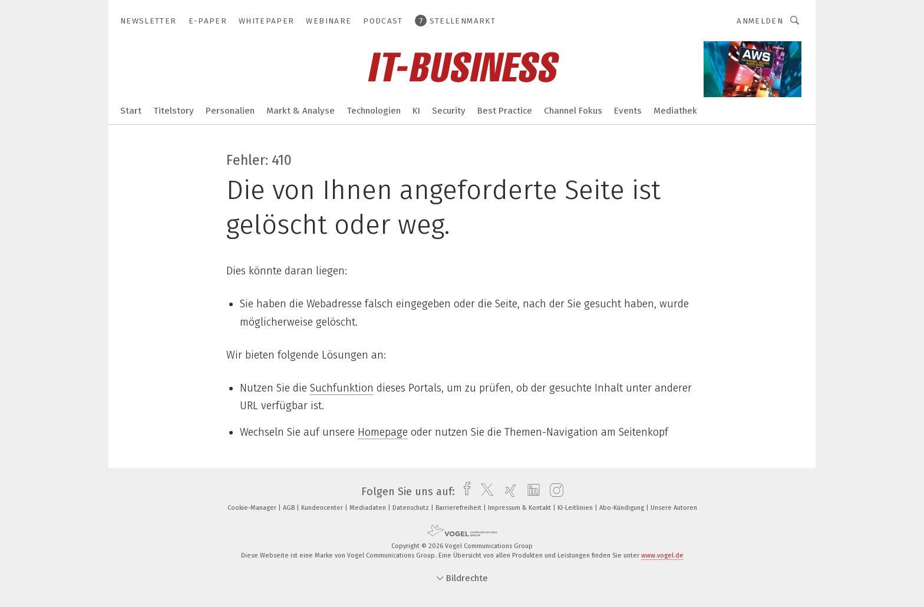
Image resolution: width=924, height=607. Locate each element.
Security (449, 110)
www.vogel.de (662, 555)
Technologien (373, 110)
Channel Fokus (573, 110)
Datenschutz (411, 508)
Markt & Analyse (300, 110)
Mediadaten (368, 508)
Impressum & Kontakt (520, 508)
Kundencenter (323, 508)
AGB (289, 508)
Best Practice (504, 110)
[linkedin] (530, 491)
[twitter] (484, 491)
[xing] (507, 491)
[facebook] (464, 491)
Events (628, 110)
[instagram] (553, 491)
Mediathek (675, 110)
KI (416, 110)
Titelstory (173, 110)
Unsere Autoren (674, 508)
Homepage (383, 432)
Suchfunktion (342, 388)
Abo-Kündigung (622, 508)
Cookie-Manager (252, 508)
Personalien (230, 110)
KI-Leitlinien (576, 508)
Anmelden (760, 21)
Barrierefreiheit (459, 508)
